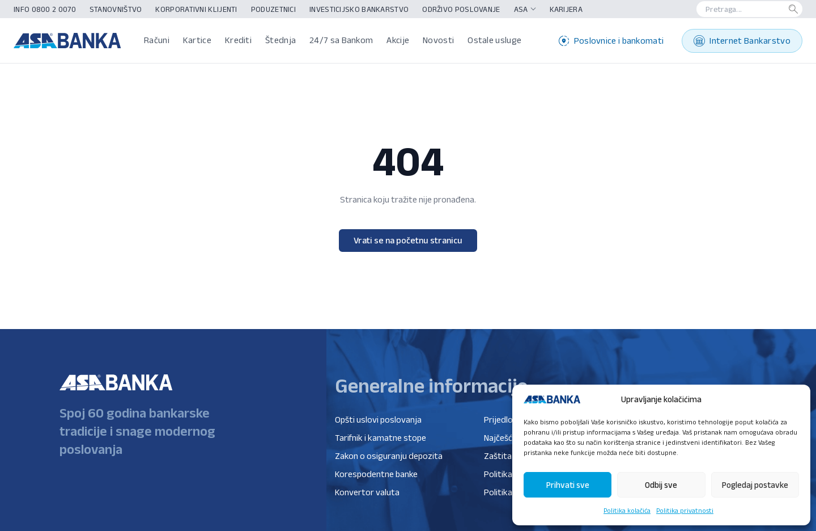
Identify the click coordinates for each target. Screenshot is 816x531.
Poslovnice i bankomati (611, 41)
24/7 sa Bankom (341, 40)
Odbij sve (661, 485)
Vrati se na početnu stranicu (408, 240)
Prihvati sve (567, 485)
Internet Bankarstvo (742, 41)
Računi (156, 40)
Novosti (438, 40)
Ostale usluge (494, 40)
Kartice (197, 40)
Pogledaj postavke (755, 485)
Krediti (238, 40)
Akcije (397, 40)
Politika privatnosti (684, 510)
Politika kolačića (627, 510)
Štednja (280, 40)
